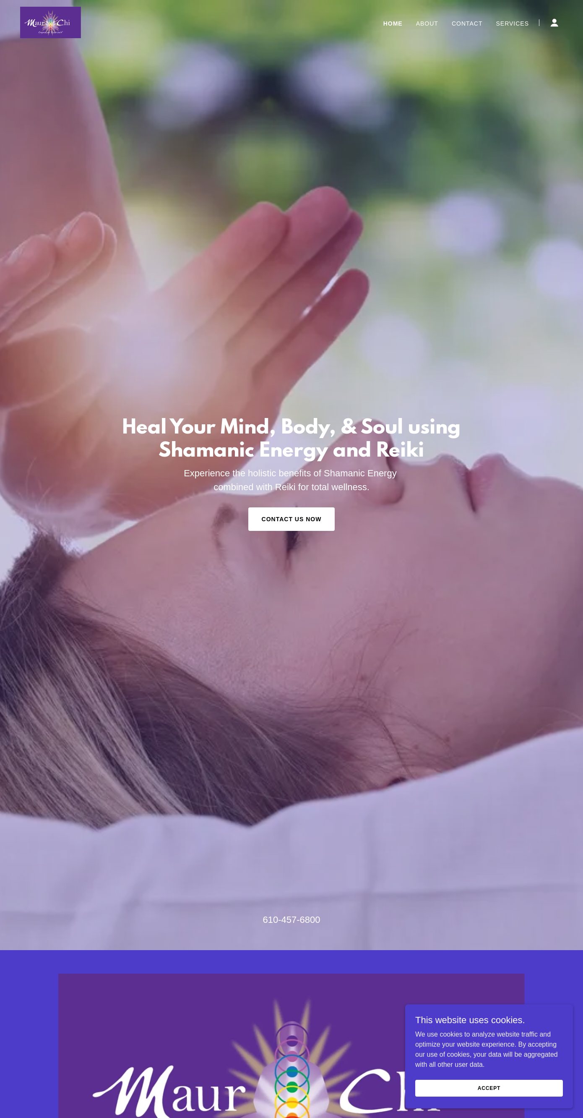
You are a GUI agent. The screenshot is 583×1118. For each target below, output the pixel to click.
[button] (554, 22)
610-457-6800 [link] (291, 919)
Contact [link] (467, 23)
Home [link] (393, 23)
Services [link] (512, 23)
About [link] (427, 23)
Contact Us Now (292, 519)
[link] (50, 22)
